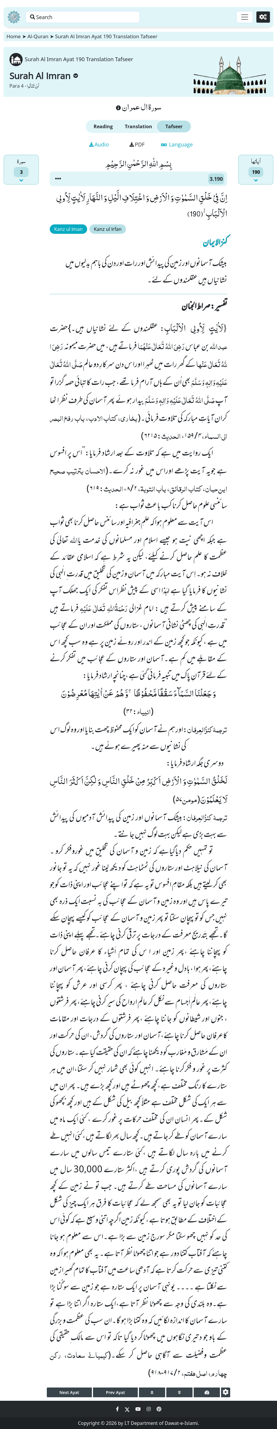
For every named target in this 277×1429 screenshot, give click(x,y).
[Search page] (92, 17)
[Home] (13, 17)
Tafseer (174, 126)
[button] (58, 179)
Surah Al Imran (43, 76)
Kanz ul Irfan (108, 229)
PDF (137, 144)
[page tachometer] (206, 1392)
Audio (99, 144)
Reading (103, 126)
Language (177, 144)
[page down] (179, 1392)
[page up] (152, 1392)
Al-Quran (37, 36)
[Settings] (263, 17)
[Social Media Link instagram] (149, 1409)
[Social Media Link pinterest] (159, 1409)
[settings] (225, 1392)
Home (13, 36)
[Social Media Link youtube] (138, 1409)
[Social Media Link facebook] (118, 1409)
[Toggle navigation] (243, 17)
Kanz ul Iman (68, 229)
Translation (138, 126)
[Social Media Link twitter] (128, 1409)
